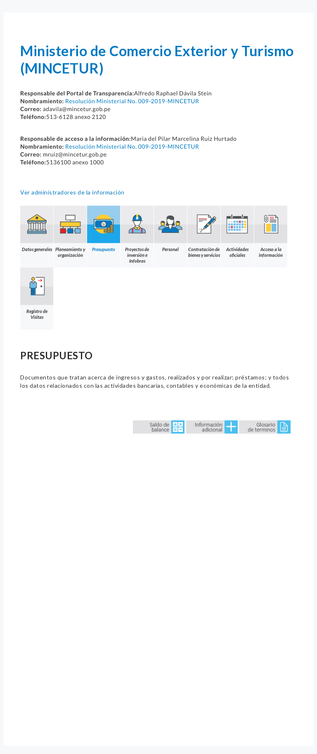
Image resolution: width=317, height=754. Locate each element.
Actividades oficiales (237, 232)
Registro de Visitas (36, 294)
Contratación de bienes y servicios (203, 232)
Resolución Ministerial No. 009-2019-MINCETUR (132, 100)
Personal (170, 229)
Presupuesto (103, 229)
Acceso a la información (270, 232)
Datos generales (36, 229)
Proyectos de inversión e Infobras (137, 234)
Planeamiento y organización (70, 232)
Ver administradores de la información (72, 192)
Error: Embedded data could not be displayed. (158, 574)
